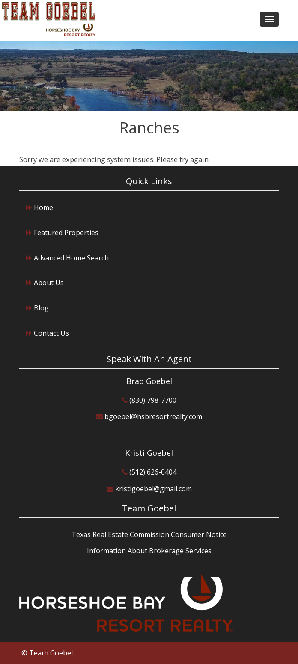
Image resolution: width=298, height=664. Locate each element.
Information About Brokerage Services (149, 550)
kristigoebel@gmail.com (153, 488)
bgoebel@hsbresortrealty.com (153, 416)
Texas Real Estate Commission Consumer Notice (149, 534)
